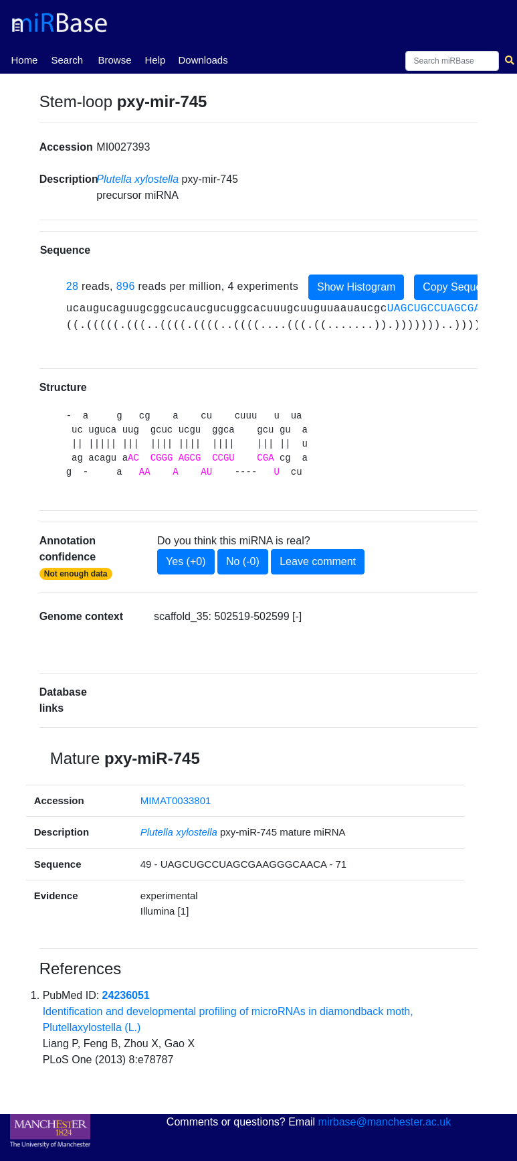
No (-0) (243, 561)
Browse (114, 60)
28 (72, 286)
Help (154, 60)
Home (24, 59)
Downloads (202, 60)
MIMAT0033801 (175, 800)
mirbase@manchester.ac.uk (384, 1122)
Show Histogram (356, 287)
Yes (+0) (185, 561)
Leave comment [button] (318, 561)
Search (67, 60)
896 (125, 286)
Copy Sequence (461, 287)
